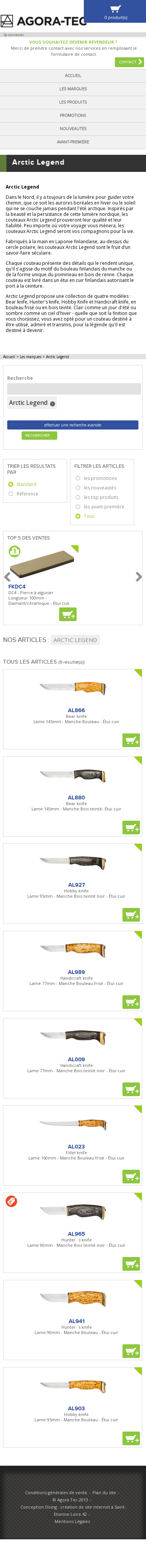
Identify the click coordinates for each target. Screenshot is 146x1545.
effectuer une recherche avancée (72, 425)
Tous (89, 516)
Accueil (73, 75)
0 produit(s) (115, 17)
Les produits (73, 102)
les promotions (100, 478)
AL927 (76, 884)
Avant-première (73, 142)
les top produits (101, 497)
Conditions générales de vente (56, 1492)
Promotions (73, 115)
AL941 (77, 1321)
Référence (27, 494)
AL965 (76, 1233)
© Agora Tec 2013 (70, 1500)
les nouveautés (100, 488)
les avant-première (104, 506)
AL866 (76, 710)
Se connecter (14, 34)
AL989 (76, 972)
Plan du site (104, 1492)
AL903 (76, 1408)
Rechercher (37, 435)
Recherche (20, 378)
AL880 (76, 797)
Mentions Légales (72, 1521)
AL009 (76, 1059)
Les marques (73, 89)
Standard (26, 484)
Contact (128, 62)
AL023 (76, 1146)
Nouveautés (73, 128)
